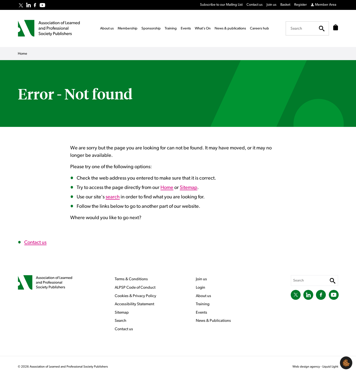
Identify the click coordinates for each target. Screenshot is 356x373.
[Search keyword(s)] (306, 28)
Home (166, 187)
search (113, 196)
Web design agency (306, 366)
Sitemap (188, 187)
